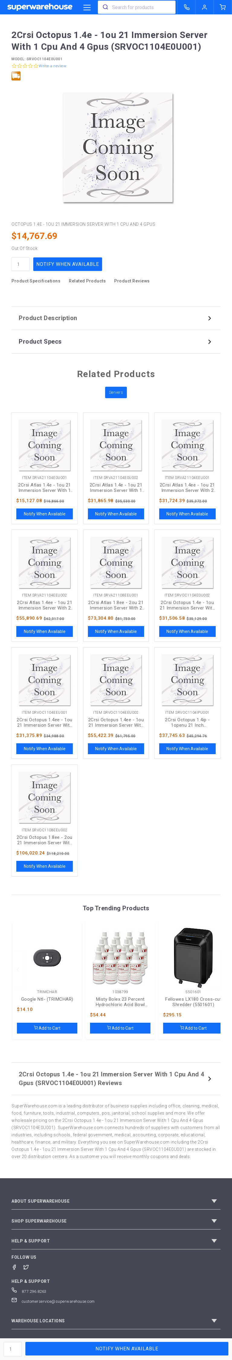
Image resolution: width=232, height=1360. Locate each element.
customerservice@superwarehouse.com (53, 1301)
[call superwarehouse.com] (187, 7)
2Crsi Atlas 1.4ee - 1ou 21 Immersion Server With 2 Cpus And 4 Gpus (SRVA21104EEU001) (187, 487)
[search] (105, 7)
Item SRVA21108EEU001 (115, 595)
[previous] (17, 970)
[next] (214, 970)
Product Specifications (35, 281)
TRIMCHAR (47, 992)
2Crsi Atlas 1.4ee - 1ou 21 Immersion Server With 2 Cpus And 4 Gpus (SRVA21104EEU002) (44, 605)
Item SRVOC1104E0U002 (187, 595)
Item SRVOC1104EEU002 (116, 712)
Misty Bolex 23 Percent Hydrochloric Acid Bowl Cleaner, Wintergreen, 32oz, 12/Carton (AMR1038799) (121, 1001)
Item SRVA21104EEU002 (44, 595)
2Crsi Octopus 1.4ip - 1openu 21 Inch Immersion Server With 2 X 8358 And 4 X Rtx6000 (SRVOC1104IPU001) (187, 722)
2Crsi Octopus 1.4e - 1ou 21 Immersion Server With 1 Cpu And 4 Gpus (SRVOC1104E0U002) (187, 605)
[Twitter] (29, 1267)
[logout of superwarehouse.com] (205, 7)
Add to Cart (47, 1028)
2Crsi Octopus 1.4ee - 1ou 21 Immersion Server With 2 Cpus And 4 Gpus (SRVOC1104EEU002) (116, 722)
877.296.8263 (29, 1291)
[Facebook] (17, 1267)
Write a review (52, 65)
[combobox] (137, 7)
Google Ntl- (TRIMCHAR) (47, 999)
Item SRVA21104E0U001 (44, 478)
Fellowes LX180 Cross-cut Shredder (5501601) (193, 1001)
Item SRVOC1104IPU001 (187, 712)
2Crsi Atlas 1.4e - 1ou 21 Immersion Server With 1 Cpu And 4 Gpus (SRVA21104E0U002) (116, 487)
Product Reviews (132, 281)
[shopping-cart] (223, 7)
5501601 (193, 992)
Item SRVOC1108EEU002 (44, 830)
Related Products (87, 281)
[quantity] (20, 264)
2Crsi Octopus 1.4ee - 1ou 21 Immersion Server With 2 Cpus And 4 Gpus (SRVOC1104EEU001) (44, 722)
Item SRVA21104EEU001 (187, 478)
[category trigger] (87, 8)
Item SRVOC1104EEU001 (44, 712)
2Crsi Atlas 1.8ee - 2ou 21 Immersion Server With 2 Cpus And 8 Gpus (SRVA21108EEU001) (115, 605)
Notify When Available (67, 264)
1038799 (120, 992)
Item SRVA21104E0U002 (115, 478)
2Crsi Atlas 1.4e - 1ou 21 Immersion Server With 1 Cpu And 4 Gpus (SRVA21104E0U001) (44, 487)
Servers (116, 392)
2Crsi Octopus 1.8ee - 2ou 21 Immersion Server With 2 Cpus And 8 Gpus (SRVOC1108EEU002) (44, 840)
